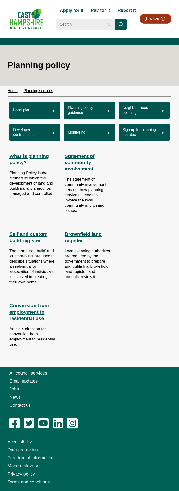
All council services (28, 373)
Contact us (20, 405)
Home (13, 91)
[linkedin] (59, 423)
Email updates (23, 381)
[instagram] (74, 423)
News (15, 397)
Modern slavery (23, 465)
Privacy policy (21, 474)
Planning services (38, 91)
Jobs (14, 389)
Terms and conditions (29, 481)
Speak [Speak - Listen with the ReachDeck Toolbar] (154, 19)
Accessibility (20, 441)
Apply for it (71, 10)
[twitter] (30, 423)
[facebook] (16, 423)
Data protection (23, 449)
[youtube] (45, 423)
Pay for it (100, 10)
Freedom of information (31, 457)
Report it (126, 10)
